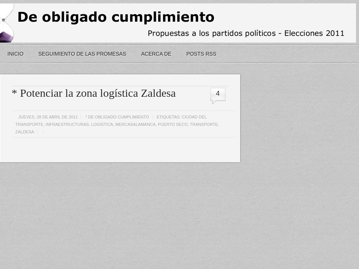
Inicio (15, 54)
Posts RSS (201, 54)
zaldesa (24, 132)
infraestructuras (67, 124)
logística (102, 124)
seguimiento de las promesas (82, 54)
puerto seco (173, 124)
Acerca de (156, 54)
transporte (204, 124)
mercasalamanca (136, 124)
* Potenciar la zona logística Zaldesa (94, 93)
